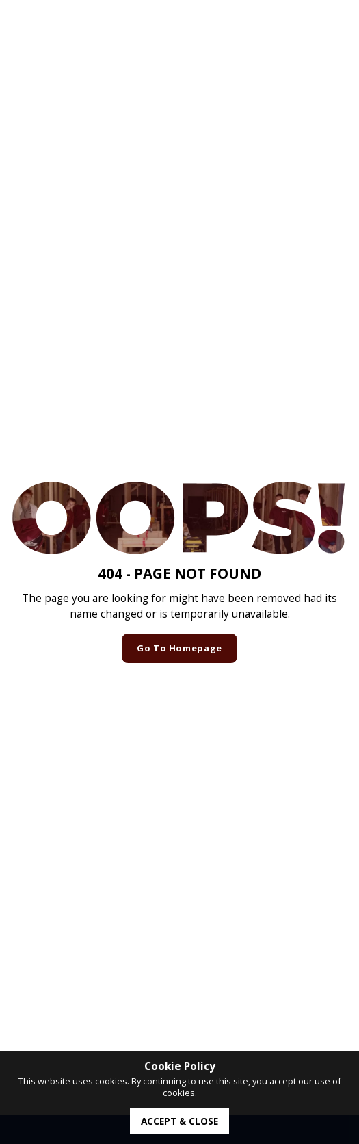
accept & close (179, 1121)
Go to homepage (179, 648)
